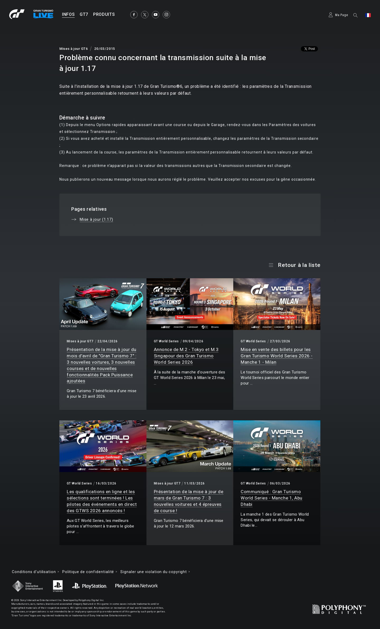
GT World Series (166, 341)
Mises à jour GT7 (80, 341)
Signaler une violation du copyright (153, 572)
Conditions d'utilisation (34, 572)
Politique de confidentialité (88, 572)
